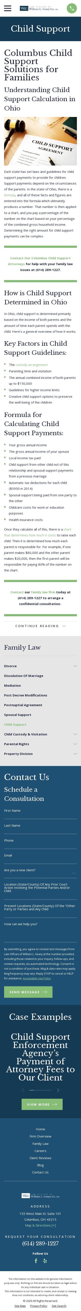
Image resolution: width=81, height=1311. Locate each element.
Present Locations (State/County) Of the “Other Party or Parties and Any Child (39, 907)
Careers (40, 1151)
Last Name (12, 825)
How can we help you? (20, 924)
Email (8, 855)
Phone (9, 840)
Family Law (40, 1143)
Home (40, 1129)
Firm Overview (40, 1136)
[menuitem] (38, 666)
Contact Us (40, 1172)
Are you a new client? (19, 870)
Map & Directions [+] (40, 1225)
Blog (40, 1165)
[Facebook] (36, 1261)
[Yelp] (45, 1261)
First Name (12, 810)
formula (9, 195)
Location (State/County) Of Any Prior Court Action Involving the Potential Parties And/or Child (37, 887)
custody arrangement (32, 364)
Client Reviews (40, 1158)
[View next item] (58, 1090)
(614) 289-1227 (40, 1243)
